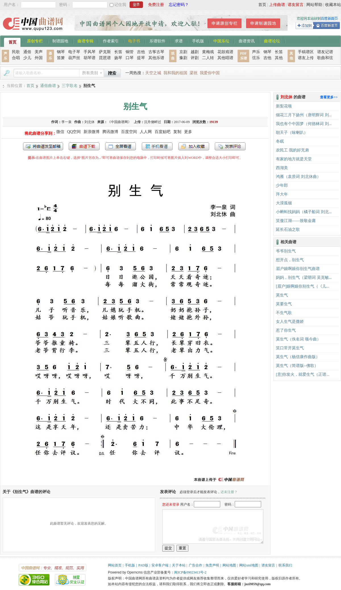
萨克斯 (105, 52)
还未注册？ (229, 492)
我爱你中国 (210, 73)
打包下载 (84, 146)
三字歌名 (70, 86)
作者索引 (111, 40)
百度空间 (129, 132)
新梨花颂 (284, 106)
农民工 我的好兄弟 (292, 150)
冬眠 (280, 141)
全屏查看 (120, 146)
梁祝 (193, 73)
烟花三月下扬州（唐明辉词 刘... (304, 115)
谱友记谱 (325, 52)
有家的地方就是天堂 (294, 159)
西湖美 (282, 168)
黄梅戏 (208, 52)
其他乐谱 (156, 58)
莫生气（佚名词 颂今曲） (298, 339)
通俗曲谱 (48, 86)
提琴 (141, 58)
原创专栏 (35, 40)
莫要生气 (284, 304)
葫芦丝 (74, 58)
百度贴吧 (162, 132)
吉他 (141, 52)
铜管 (130, 52)
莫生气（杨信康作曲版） (298, 357)
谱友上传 (306, 58)
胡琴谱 (89, 58)
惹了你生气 (286, 330)
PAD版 (143, 565)
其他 (279, 58)
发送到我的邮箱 (43, 146)
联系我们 (285, 565)
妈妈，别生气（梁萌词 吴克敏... (304, 277)
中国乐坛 (221, 40)
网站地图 (229, 565)
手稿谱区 (306, 52)
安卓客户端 (160, 565)
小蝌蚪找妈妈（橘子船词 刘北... (304, 212)
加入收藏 (193, 146)
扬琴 (118, 58)
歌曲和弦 (325, 58)
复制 (177, 132)
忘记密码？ (179, 5)
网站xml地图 (248, 565)
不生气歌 (284, 313)
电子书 (134, 40)
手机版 (198, 40)
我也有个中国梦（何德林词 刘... (304, 124)
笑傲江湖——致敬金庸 (296, 221)
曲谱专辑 (85, 40)
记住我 (120, 5)
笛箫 (61, 58)
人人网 (146, 132)
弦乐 (256, 58)
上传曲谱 (277, 5)
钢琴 (61, 52)
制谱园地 (60, 40)
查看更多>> (329, 97)
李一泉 (66, 122)
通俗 (27, 52)
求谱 (179, 40)
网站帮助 (314, 5)
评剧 (195, 58)
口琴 (130, 58)
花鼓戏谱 (225, 52)
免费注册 (156, 5)
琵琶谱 (105, 58)
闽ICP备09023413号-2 (190, 572)
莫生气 (282, 295)
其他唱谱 (225, 58)
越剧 (195, 52)
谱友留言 (295, 5)
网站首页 (115, 565)
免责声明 (212, 565)
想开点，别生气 (290, 260)
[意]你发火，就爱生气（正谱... (302, 374)
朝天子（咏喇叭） (292, 132)
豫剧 (183, 58)
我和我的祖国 (175, 73)
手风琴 (89, 52)
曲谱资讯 (247, 40)
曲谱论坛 (272, 40)
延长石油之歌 (288, 229)
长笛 (118, 52)
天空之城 (153, 73)
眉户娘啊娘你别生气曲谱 (298, 269)
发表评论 (230, 146)
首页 (262, 5)
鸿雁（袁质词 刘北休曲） (298, 176)
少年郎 (282, 185)
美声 (39, 52)
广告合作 (195, 565)
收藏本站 (333, 5)
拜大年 (282, 194)
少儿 (27, 58)
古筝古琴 (156, 52)
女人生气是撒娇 (290, 321)
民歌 (16, 52)
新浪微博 (91, 132)
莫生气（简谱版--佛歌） (297, 365)
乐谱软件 (157, 40)
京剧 (183, 52)
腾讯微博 (110, 132)
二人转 (208, 58)
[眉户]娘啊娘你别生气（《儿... (302, 286)
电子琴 (74, 52)
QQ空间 (74, 132)
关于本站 (179, 565)
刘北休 (89, 122)
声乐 (256, 52)
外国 (39, 58)
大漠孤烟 (284, 203)
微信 (60, 132)
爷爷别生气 (286, 251)
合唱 (16, 58)
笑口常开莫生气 (290, 348)
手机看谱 (157, 146)
